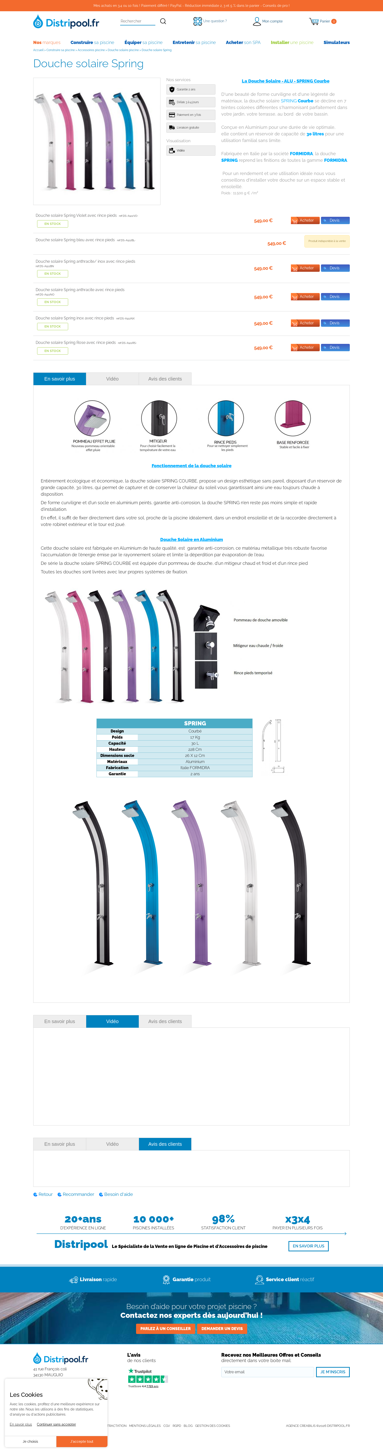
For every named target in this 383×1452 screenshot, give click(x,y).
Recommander (78, 1194)
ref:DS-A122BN (45, 266)
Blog (188, 1426)
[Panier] (322, 21)
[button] (267, 21)
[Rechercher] (163, 21)
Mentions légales (145, 1426)
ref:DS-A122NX (125, 318)
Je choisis (30, 1441)
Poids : (239, 193)
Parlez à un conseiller (165, 1328)
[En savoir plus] (308, 1246)
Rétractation (115, 1426)
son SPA (243, 42)
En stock (52, 224)
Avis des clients (165, 379)
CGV (166, 1426)
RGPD (177, 1426)
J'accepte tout (81, 1441)
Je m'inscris (332, 1372)
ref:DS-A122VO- (128, 216)
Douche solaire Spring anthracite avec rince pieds (80, 289)
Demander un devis (222, 1328)
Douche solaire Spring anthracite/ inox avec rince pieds (85, 261)
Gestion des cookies (212, 1426)
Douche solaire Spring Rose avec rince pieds (76, 342)
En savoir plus (59, 379)
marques (47, 42)
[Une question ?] (210, 21)
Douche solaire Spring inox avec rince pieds (75, 318)
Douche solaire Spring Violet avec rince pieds (76, 215)
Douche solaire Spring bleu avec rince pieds (75, 240)
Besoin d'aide (118, 1194)
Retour (46, 1194)
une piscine (292, 42)
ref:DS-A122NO (45, 294)
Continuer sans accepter (56, 1424)
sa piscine (92, 42)
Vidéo (112, 379)
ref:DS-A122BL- (126, 240)
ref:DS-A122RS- (127, 343)
